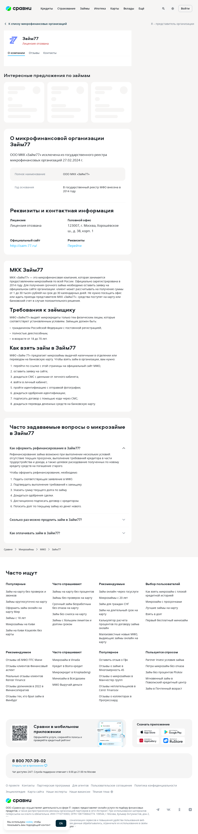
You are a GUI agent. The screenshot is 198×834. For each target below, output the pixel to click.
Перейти (75, 245)
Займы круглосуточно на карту (26, 601)
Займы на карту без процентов (73, 591)
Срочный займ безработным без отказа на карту (71, 606)
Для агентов (80, 785)
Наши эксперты (56, 791)
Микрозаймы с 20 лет (113, 598)
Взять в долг (154, 614)
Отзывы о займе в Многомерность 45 (111, 668)
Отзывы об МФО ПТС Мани (24, 660)
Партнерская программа (53, 785)
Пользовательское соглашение (111, 785)
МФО (43, 549)
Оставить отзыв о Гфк (113, 660)
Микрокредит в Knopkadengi (71, 672)
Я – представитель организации (172, 24)
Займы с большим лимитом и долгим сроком (71, 622)
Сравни (8, 549)
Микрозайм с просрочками (164, 601)
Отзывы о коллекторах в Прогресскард (115, 698)
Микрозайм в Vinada (66, 660)
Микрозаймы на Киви (20, 624)
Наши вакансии (79, 791)
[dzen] (190, 810)
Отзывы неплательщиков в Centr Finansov (117, 688)
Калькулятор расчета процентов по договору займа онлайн (119, 624)
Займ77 (56, 549)
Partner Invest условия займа (165, 660)
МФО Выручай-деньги (67, 684)
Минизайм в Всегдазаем (68, 678)
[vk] (169, 810)
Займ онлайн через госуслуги (118, 591)
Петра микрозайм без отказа (165, 666)
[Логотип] (95, 800)
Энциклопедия (15, 791)
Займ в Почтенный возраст (164, 688)
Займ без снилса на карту (69, 614)
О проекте (13, 785)
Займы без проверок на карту (72, 598)
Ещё (141, 8)
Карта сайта (36, 791)
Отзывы (34, 53)
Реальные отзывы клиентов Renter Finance (24, 678)
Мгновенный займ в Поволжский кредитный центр (166, 680)
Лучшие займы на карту (162, 608)
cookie (29, 821)
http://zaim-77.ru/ (23, 245)
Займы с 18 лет (16, 618)
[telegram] (158, 810)
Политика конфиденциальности (155, 785)
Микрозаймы (26, 549)
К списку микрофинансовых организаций (35, 24)
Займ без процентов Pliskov (164, 672)
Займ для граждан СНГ (114, 604)
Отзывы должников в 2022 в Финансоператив (24, 688)
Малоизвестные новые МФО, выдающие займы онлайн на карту (118, 638)
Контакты (49, 53)
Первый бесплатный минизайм (167, 620)
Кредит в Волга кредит (67, 666)
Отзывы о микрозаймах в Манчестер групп (116, 678)
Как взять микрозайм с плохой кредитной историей (166, 593)
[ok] (179, 810)
